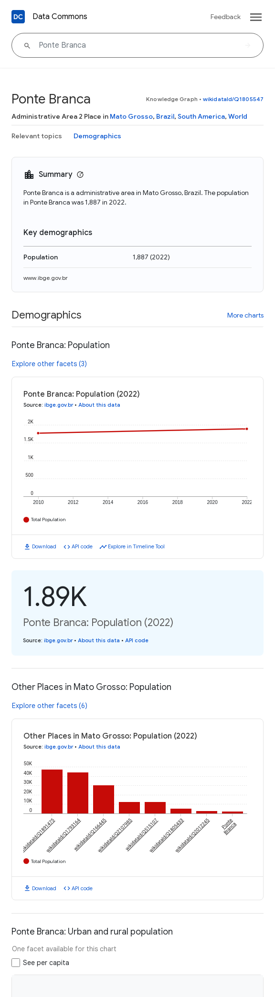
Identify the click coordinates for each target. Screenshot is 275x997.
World (237, 116)
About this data (99, 404)
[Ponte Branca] (137, 45)
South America (201, 116)
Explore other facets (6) (49, 705)
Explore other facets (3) (49, 364)
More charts (245, 315)
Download (44, 546)
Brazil (165, 116)
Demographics (97, 136)
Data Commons (59, 16)
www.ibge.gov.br (45, 277)
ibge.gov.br (58, 404)
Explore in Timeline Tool (136, 546)
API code (82, 546)
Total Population (48, 519)
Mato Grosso (131, 116)
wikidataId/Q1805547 (233, 99)
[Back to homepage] (18, 16)
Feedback (226, 16)
